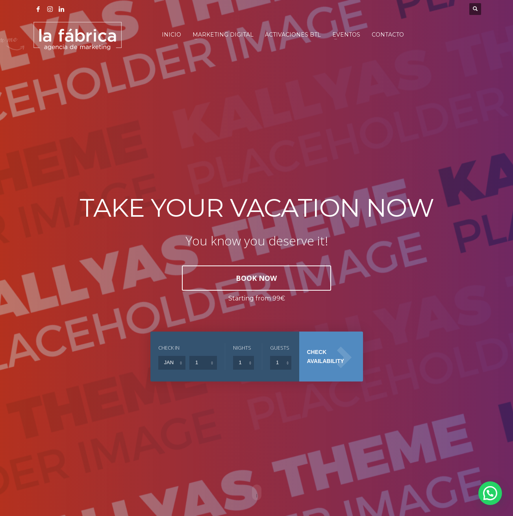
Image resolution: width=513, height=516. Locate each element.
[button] (490, 493)
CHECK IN (169, 347)
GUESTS (279, 347)
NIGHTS (242, 347)
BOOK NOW (256, 278)
